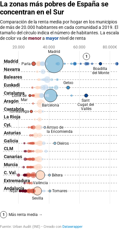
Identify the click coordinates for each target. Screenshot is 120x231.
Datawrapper (72, 227)
